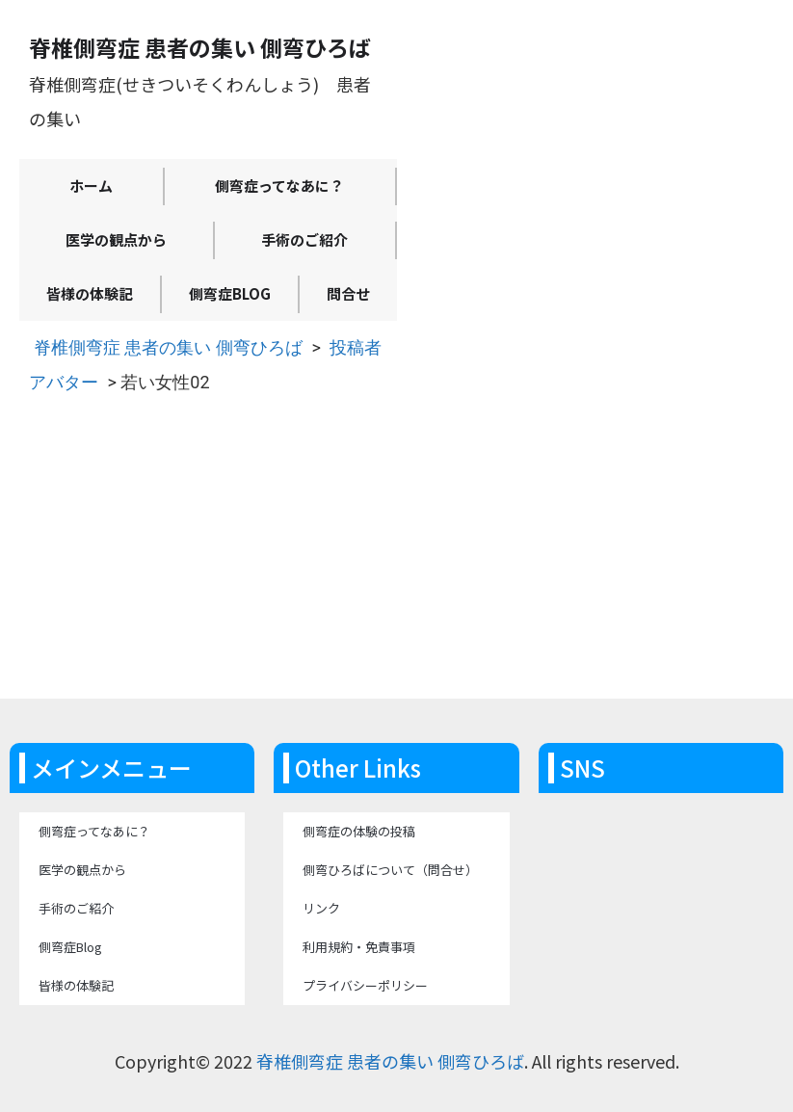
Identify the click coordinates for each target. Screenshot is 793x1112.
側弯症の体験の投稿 (359, 831)
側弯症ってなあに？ (279, 185)
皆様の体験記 (89, 293)
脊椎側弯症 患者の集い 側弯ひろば (168, 347)
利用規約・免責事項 (359, 947)
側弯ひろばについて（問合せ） (390, 869)
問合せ (348, 293)
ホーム (91, 185)
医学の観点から (116, 239)
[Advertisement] (396, 554)
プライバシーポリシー (365, 985)
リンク (321, 908)
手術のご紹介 (304, 239)
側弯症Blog (230, 293)
